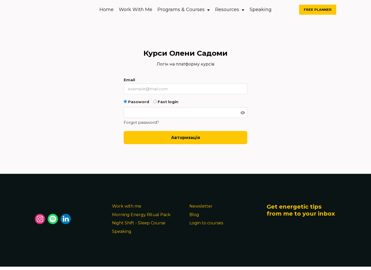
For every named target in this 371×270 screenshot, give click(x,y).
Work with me (126, 206)
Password (136, 101)
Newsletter (201, 206)
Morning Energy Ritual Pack (141, 214)
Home (106, 9)
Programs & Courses (183, 9)
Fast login (165, 101)
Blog (194, 214)
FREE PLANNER (318, 10)
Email (129, 79)
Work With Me (135, 9)
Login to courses (206, 222)
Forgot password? (141, 122)
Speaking (261, 9)
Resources (229, 9)
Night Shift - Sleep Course (138, 222)
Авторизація (185, 137)
